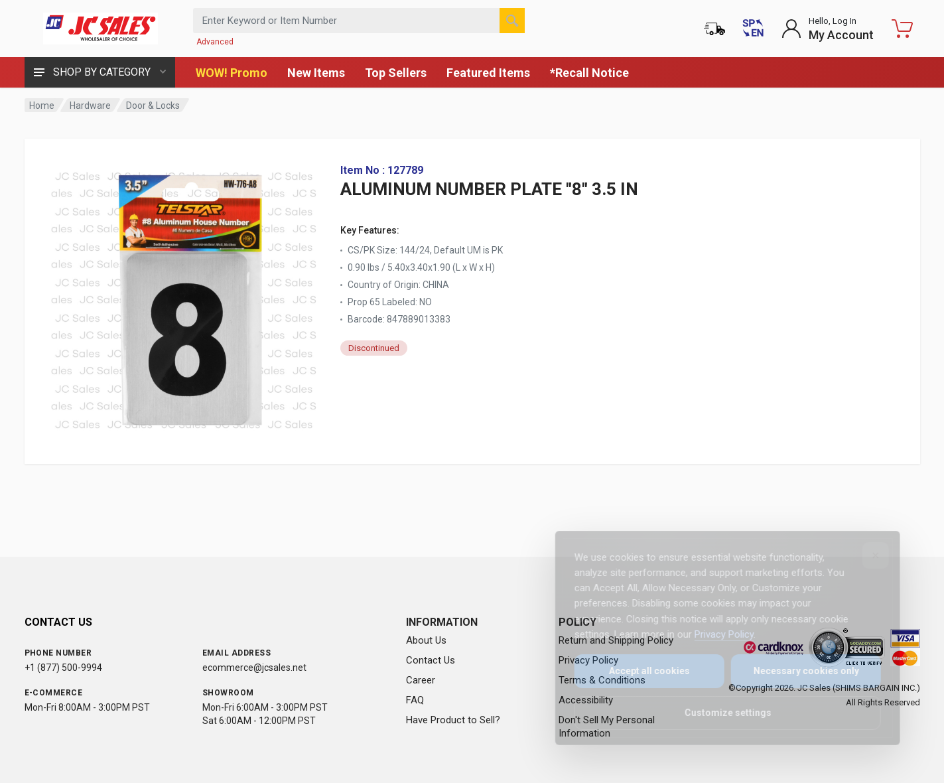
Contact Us (430, 660)
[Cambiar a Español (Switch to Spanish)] (753, 28)
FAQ (415, 700)
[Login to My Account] (828, 28)
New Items (316, 73)
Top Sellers (396, 73)
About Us (426, 640)
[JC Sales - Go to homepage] (101, 28)
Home (41, 105)
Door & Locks (153, 105)
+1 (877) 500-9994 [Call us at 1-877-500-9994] (63, 667)
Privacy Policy (714, 634)
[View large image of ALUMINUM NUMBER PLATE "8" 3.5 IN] (183, 297)
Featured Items (488, 73)
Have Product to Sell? (453, 720)
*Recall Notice (589, 73)
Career (420, 680)
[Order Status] (714, 28)
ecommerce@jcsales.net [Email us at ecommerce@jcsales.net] (254, 667)
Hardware (90, 105)
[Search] (512, 20)
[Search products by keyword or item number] (359, 20)
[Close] (866, 555)
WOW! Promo (231, 73)
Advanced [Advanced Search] (215, 41)
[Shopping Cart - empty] (902, 28)
